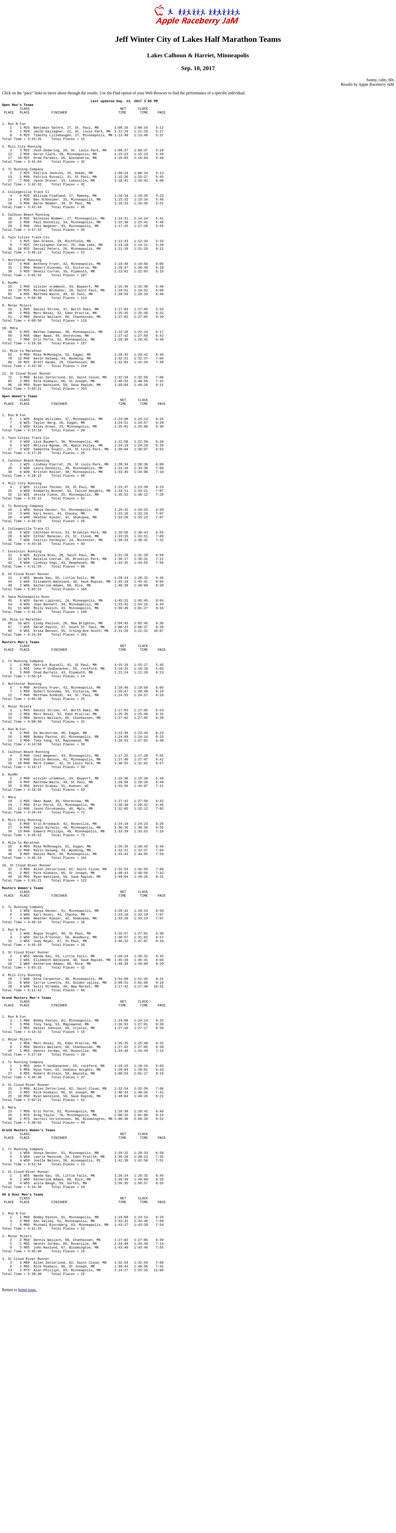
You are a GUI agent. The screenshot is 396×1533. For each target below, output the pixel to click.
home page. (27, 1526)
